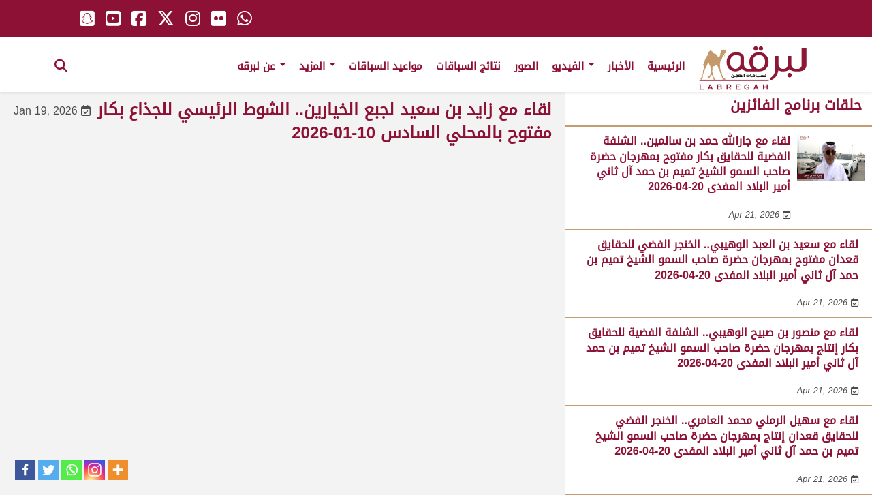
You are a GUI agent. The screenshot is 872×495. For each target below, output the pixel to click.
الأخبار (621, 66)
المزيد (317, 66)
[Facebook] (25, 470)
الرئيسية (666, 66)
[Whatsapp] (71, 470)
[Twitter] (48, 470)
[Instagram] (94, 470)
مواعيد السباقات (385, 66)
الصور (526, 66)
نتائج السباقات (468, 66)
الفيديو (573, 66)
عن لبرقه (261, 66)
